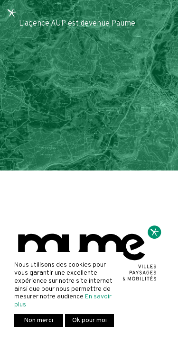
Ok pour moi (89, 320)
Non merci (38, 320)
